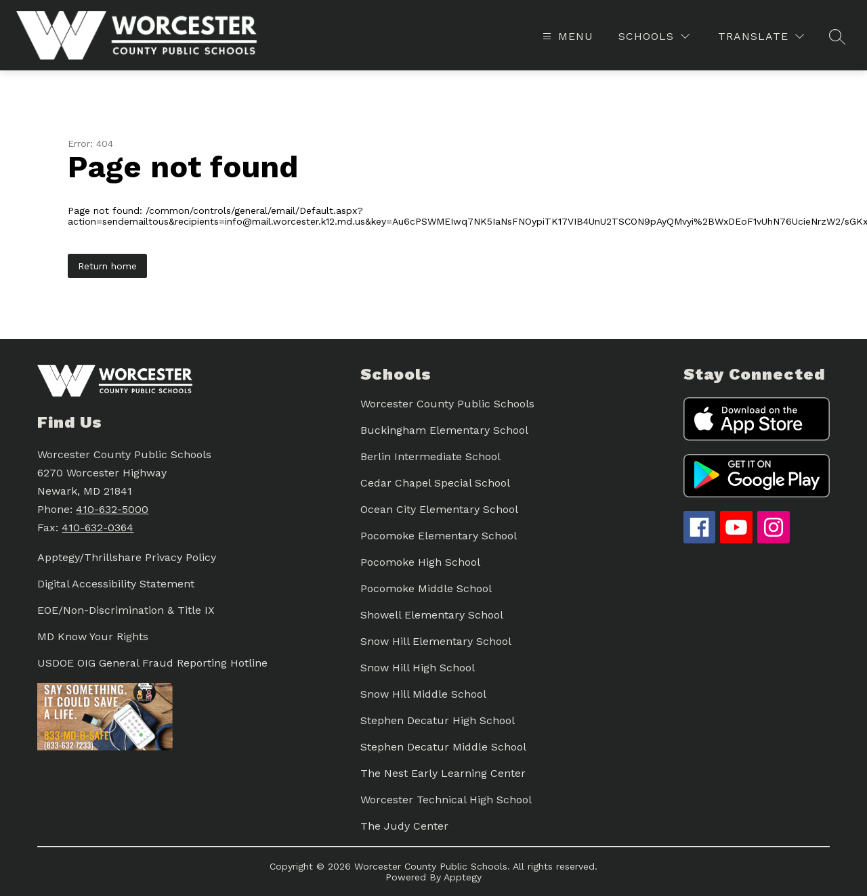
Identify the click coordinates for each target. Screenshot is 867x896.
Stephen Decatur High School (437, 720)
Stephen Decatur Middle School (443, 746)
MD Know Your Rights (92, 636)
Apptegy (463, 877)
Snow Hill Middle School (423, 694)
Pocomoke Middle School (426, 588)
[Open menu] (566, 36)
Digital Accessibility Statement (115, 583)
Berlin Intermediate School (430, 456)
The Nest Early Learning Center (443, 773)
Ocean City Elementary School (439, 509)
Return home (107, 266)
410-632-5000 (112, 509)
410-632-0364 (97, 527)
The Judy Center (404, 826)
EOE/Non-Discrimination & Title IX (126, 610)
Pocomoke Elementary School (438, 535)
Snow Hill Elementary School (435, 641)
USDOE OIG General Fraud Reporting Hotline (152, 662)
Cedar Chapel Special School (435, 482)
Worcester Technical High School (446, 799)
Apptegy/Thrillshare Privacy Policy (126, 557)
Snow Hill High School (417, 667)
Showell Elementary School (431, 614)
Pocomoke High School (420, 562)
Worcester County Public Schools (447, 403)
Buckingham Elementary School (444, 430)
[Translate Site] (761, 36)
